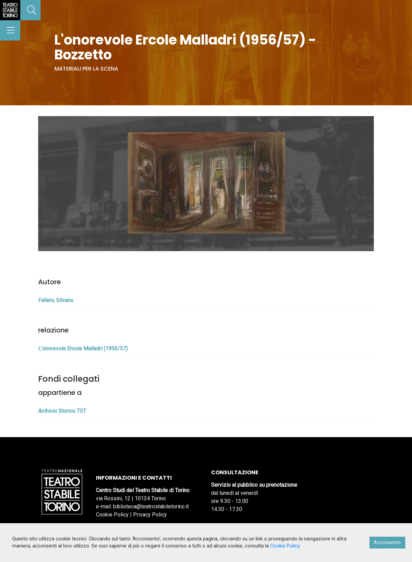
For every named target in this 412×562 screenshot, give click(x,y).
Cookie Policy (112, 514)
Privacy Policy (150, 514)
